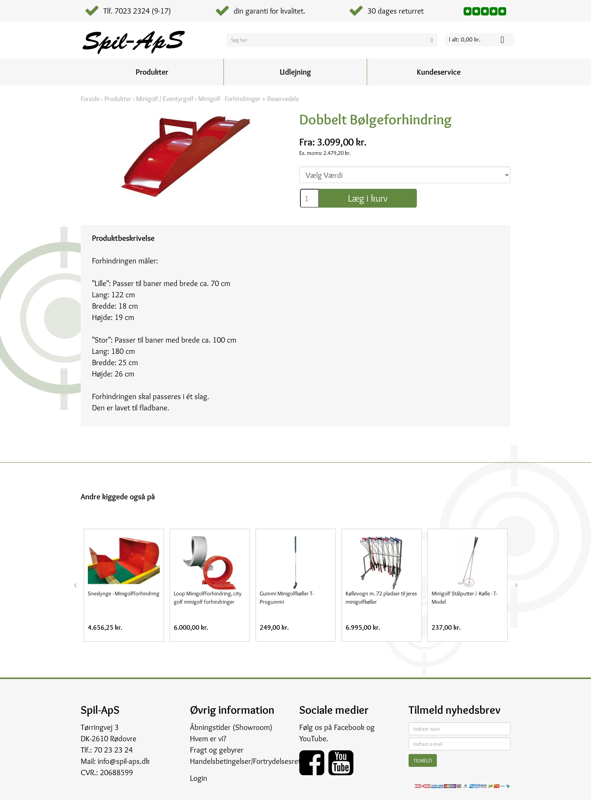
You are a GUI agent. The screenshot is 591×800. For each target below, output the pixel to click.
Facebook (349, 727)
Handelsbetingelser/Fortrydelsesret (245, 761)
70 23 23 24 (113, 749)
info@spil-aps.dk (124, 761)
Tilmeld (422, 760)
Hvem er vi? (208, 738)
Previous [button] (75, 585)
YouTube (312, 738)
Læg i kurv (367, 198)
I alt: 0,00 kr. (465, 39)
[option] (124, 585)
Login (198, 778)
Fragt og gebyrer (216, 749)
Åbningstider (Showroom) (231, 727)
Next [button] (516, 585)
